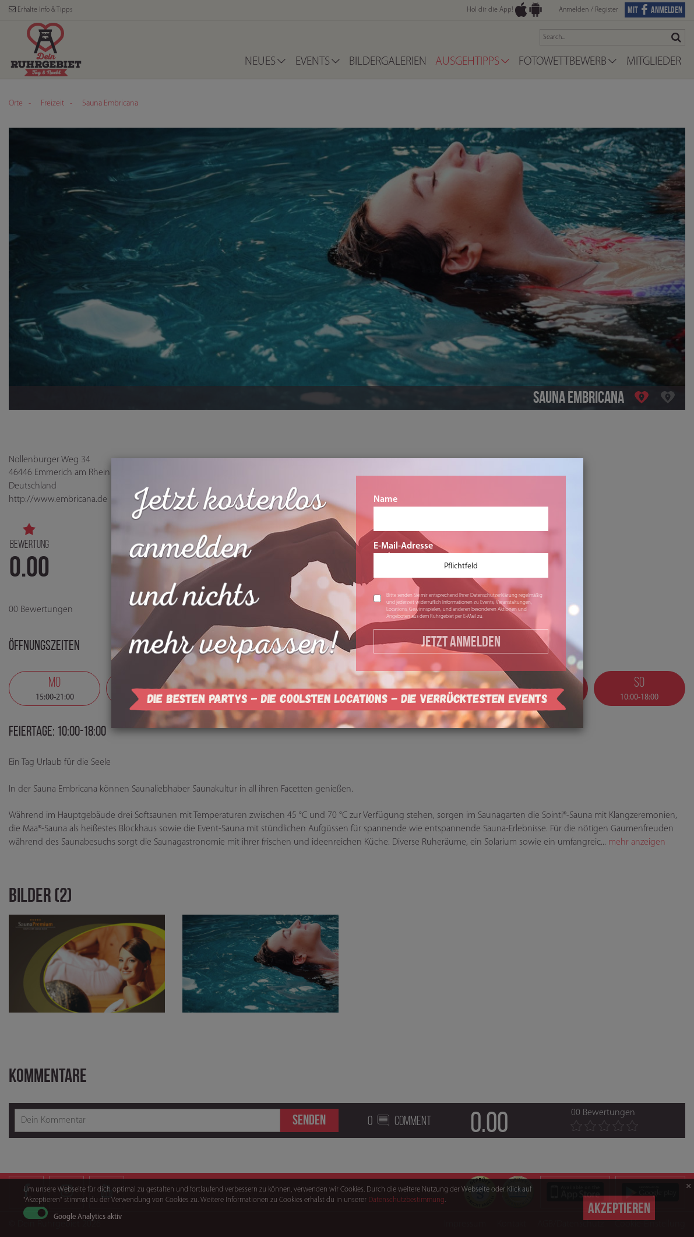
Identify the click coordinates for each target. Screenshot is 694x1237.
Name (461, 513)
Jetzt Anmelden (461, 641)
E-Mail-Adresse (461, 560)
